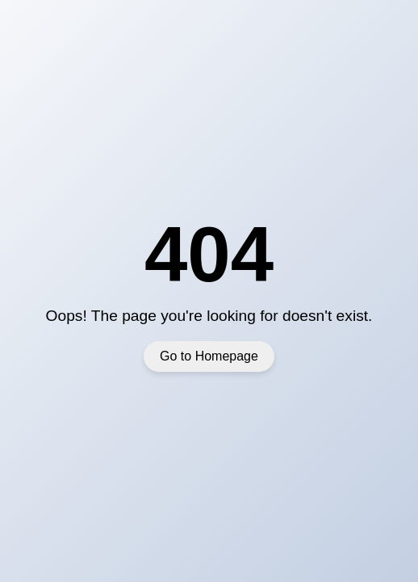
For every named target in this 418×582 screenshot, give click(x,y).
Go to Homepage (209, 356)
